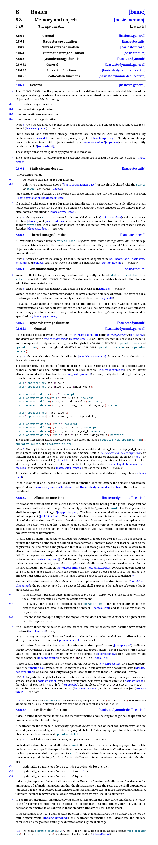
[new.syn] (132, 464)
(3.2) (11, 603)
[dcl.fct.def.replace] (111, 370)
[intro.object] (45, 146)
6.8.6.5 (20, 58)
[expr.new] (112, 142)
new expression (109, 663)
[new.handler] (37, 631)
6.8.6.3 (20, 47)
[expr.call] (106, 298)
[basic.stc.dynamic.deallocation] (122, 76)
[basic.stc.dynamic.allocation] (124, 70)
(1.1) (11, 104)
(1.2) (11, 109)
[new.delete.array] (98, 567)
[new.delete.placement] (92, 356)
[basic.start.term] (52, 198)
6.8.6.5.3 (21, 76)
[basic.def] (41, 138)
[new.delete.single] (68, 567)
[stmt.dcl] (32, 221)
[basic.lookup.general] (69, 468)
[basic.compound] (36, 128)
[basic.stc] (138, 26)
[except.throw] (106, 654)
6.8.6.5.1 (21, 64)
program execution (85, 335)
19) (19, 830)
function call (36, 668)
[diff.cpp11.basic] (101, 834)
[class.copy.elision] (62, 212)
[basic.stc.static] (134, 41)
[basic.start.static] (28, 198)
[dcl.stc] (57, 188)
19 (83, 770)
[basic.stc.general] (132, 35)
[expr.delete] (78, 339)
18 (132, 574)
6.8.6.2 (20, 41)
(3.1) (11, 594)
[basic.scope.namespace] (79, 184)
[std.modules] (63, 460)
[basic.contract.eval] (86, 688)
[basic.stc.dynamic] (131, 58)
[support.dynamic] (78, 374)
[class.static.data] (37, 228)
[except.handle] (48, 658)
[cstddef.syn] (116, 464)
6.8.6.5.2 (21, 70)
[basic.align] (100, 608)
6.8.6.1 (20, 35)
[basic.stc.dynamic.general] (125, 64)
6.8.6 (19, 26)
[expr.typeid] (70, 684)
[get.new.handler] (68, 640)
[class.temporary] (102, 138)
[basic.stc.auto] (134, 53)
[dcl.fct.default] (49, 516)
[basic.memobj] (130, 20)
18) (19, 700)
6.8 (19, 20)
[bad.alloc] (101, 658)
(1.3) (11, 114)
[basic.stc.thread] (133, 47)
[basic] (137, 12)
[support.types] (67, 512)
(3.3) (11, 616)
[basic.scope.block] (111, 217)
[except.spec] (122, 645)
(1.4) (11, 119)
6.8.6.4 (20, 53)
